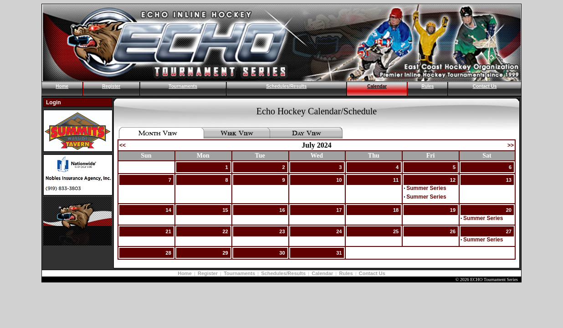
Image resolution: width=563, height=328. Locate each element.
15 (225, 210)
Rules (427, 86)
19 (453, 210)
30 (282, 253)
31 (339, 253)
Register (111, 86)
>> (510, 145)
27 (509, 231)
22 (225, 231)
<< (122, 145)
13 (509, 180)
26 (453, 231)
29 (225, 253)
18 (396, 210)
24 (339, 231)
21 (168, 231)
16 (282, 210)
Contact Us (485, 86)
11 (396, 180)
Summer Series (426, 188)
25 (396, 231)
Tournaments (183, 86)
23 (282, 231)
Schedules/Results (286, 86)
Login (53, 102)
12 (453, 180)
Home (62, 86)
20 (509, 210)
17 (339, 210)
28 (168, 253)
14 (168, 210)
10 (339, 180)
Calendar (377, 86)
